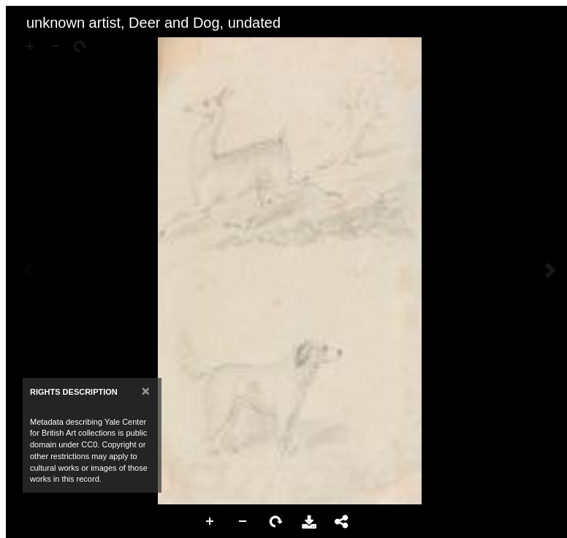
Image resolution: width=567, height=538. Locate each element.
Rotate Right (276, 522)
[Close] (146, 391)
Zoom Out (243, 522)
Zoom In (210, 522)
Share (342, 522)
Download (309, 522)
